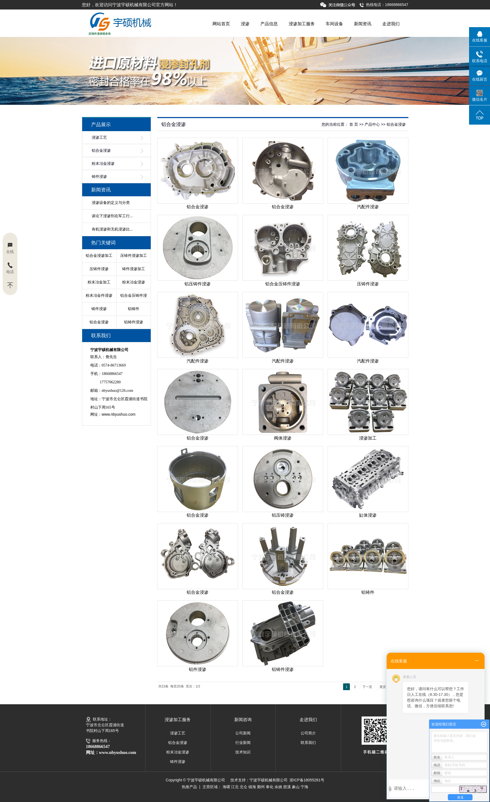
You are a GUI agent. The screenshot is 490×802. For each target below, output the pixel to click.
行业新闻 (243, 742)
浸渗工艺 (99, 137)
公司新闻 (243, 733)
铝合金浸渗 (101, 151)
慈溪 (287, 787)
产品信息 (269, 23)
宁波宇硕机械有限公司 (268, 780)
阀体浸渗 (282, 438)
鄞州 (261, 787)
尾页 (383, 687)
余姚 (278, 787)
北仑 (243, 787)
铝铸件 (133, 309)
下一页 (367, 687)
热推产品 (189, 787)
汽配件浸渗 (368, 206)
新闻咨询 (243, 719)
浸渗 (245, 23)
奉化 (269, 787)
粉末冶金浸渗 (103, 164)
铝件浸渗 (197, 669)
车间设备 (334, 23)
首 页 (353, 124)
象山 (296, 787)
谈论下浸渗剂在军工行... (112, 216)
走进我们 (391, 23)
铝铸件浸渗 (133, 322)
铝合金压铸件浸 (133, 295)
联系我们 (308, 742)
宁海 (304, 787)
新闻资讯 (362, 23)
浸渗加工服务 (302, 23)
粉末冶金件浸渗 (99, 295)
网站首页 (221, 23)
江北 (235, 787)
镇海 (252, 787)
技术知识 (243, 752)
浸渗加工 (368, 438)
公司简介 (308, 733)
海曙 (226, 787)
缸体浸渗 (368, 515)
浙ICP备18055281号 (306, 780)
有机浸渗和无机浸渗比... (112, 229)
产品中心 (372, 124)
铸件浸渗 (99, 177)
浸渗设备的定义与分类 (111, 202)
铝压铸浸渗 (283, 515)
